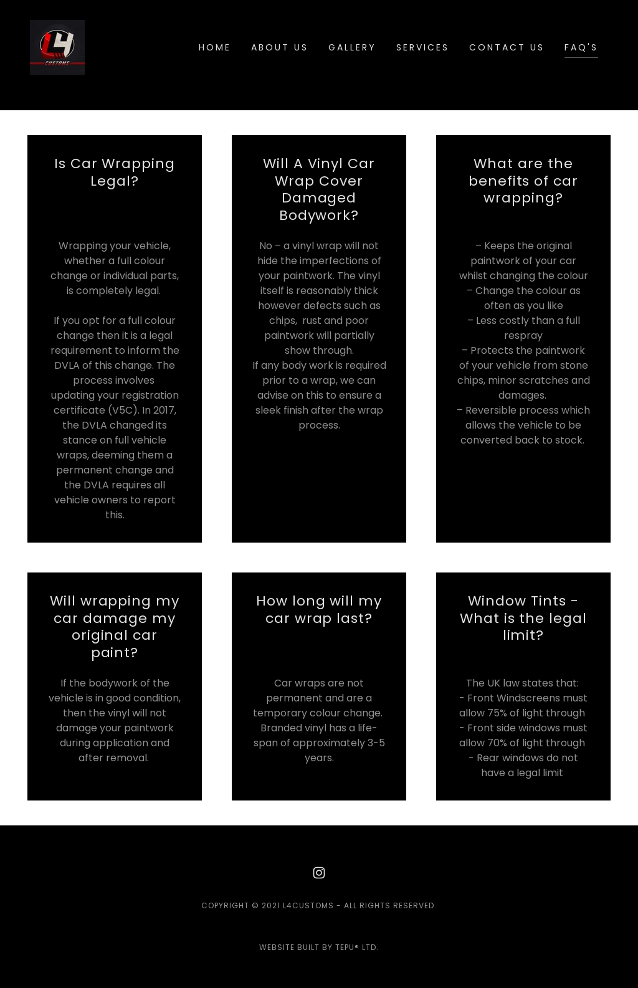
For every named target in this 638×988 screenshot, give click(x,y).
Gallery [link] (352, 47)
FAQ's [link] (581, 47)
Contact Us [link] (507, 47)
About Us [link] (279, 47)
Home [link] (215, 47)
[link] (57, 46)
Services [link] (422, 47)
